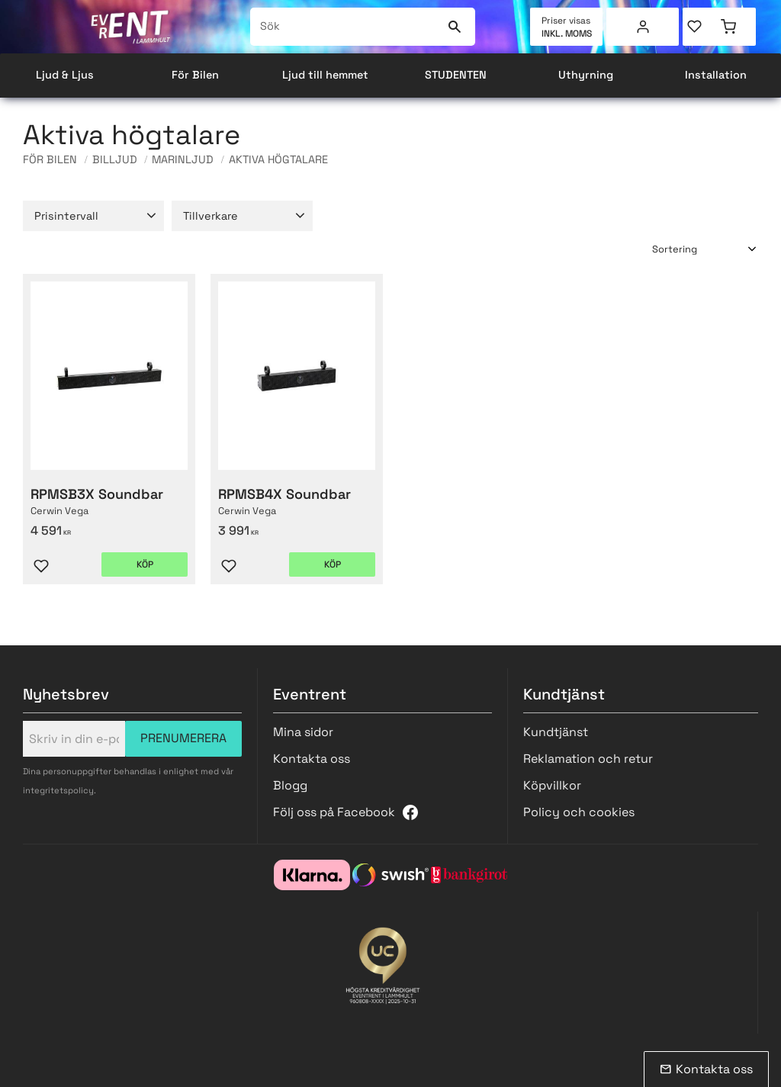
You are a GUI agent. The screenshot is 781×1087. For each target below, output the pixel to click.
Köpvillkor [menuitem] (552, 785)
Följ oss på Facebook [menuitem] (334, 812)
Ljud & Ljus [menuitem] (65, 75)
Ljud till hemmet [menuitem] (325, 75)
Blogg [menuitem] (290, 785)
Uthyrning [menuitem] (585, 75)
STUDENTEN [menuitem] (456, 75)
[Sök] (454, 26)
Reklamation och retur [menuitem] (588, 759)
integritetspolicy (58, 790)
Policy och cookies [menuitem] (579, 812)
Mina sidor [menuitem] (643, 27)
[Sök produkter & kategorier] (346, 27)
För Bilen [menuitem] (195, 75)
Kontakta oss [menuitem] (311, 759)
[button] (701, 27)
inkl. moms (567, 33)
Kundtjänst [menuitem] (555, 732)
